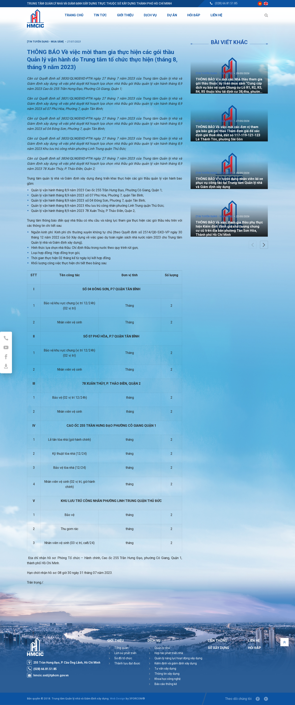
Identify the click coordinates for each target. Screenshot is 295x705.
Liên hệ (254, 641)
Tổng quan (121, 648)
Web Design (117, 698)
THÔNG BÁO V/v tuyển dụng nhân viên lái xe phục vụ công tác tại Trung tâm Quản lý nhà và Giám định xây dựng (229, 183)
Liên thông (217, 641)
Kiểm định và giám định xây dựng (176, 663)
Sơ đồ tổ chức (123, 658)
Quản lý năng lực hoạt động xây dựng (178, 658)
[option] (229, 72)
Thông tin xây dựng (167, 673)
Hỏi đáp (254, 648)
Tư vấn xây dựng (165, 668)
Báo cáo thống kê (166, 684)
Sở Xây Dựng (218, 648)
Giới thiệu (115, 641)
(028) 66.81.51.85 (226, 3)
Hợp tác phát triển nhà (169, 653)
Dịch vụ (154, 641)
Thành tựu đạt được (127, 663)
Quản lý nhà (162, 648)
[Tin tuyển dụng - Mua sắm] (214, 73)
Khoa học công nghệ (167, 678)
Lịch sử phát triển (125, 653)
